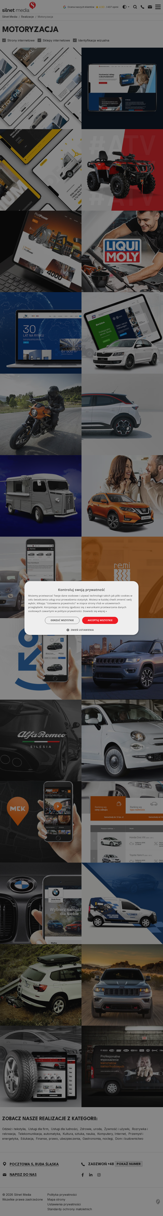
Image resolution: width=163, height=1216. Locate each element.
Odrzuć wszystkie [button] (62, 620)
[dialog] (81, 608)
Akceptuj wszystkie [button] (100, 620)
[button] (81, 630)
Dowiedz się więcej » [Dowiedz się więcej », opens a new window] (95, 611)
